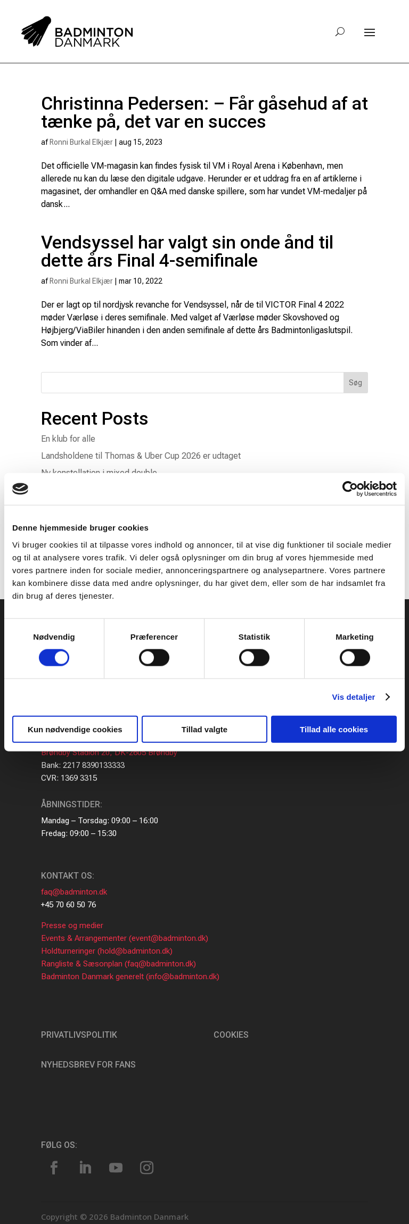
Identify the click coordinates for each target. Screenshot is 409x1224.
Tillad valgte (204, 728)
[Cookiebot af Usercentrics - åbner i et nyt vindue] (350, 489)
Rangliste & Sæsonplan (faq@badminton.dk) (118, 964)
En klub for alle (68, 439)
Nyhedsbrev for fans (88, 1065)
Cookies (231, 1035)
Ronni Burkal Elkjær (81, 142)
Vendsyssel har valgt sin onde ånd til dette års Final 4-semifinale (187, 251)
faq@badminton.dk (74, 892)
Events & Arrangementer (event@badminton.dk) (124, 938)
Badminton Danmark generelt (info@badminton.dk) (130, 976)
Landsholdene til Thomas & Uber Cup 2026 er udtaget (141, 456)
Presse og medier (72, 925)
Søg (355, 382)
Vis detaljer (353, 696)
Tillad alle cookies (334, 728)
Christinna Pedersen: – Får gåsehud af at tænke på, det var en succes (204, 112)
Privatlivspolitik (79, 1035)
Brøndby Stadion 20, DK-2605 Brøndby (109, 752)
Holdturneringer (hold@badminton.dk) (107, 951)
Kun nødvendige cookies (75, 728)
